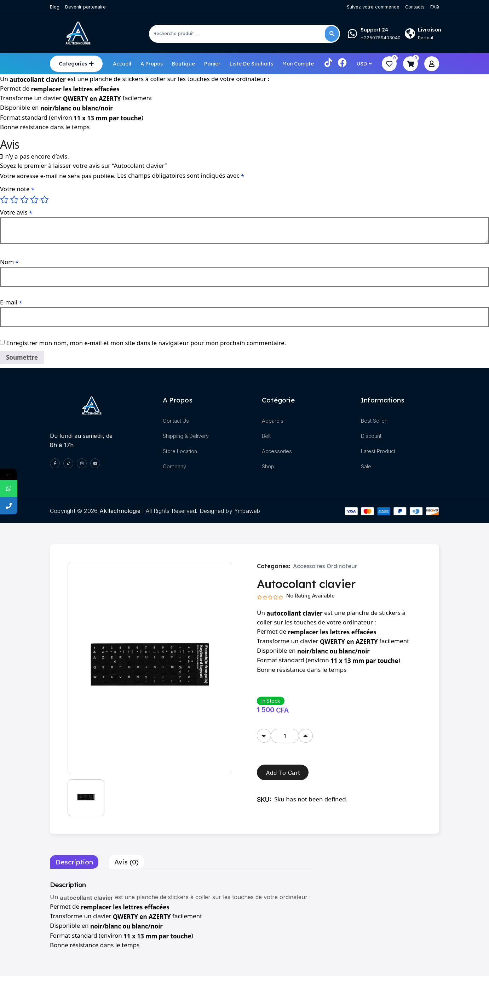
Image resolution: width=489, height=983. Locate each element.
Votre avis (16, 212)
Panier (212, 64)
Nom (9, 262)
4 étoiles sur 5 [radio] (34, 199)
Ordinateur (342, 567)
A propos (151, 64)
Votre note (17, 189)
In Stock (270, 701)
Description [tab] (74, 868)
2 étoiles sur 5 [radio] (14, 199)
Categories (73, 64)
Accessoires (309, 567)
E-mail (11, 302)
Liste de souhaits (251, 64)
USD (362, 64)
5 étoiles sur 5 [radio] (44, 199)
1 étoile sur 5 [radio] (4, 199)
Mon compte (298, 64)
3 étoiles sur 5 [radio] (24, 199)
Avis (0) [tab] (126, 868)
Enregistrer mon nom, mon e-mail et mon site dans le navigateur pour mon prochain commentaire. (146, 342)
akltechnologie (119, 511)
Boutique (183, 64)
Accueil (122, 64)
